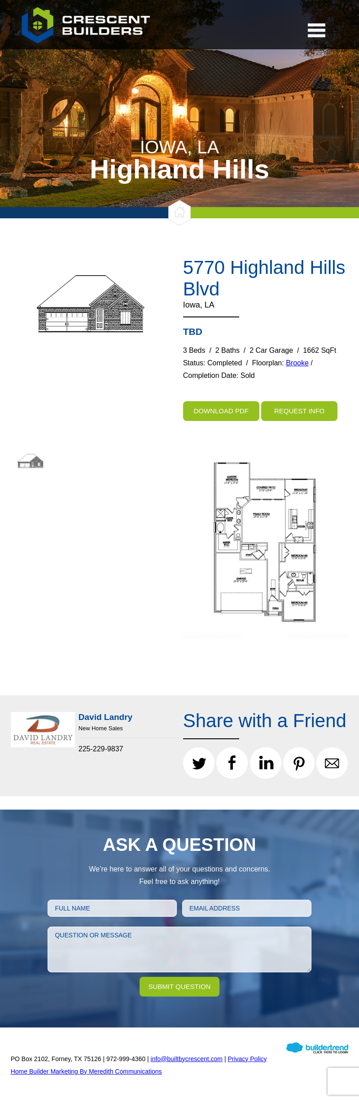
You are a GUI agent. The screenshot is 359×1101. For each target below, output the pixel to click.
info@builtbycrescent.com (187, 1058)
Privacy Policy (247, 1058)
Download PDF (221, 411)
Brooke (297, 363)
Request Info (299, 411)
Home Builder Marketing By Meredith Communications (86, 1071)
